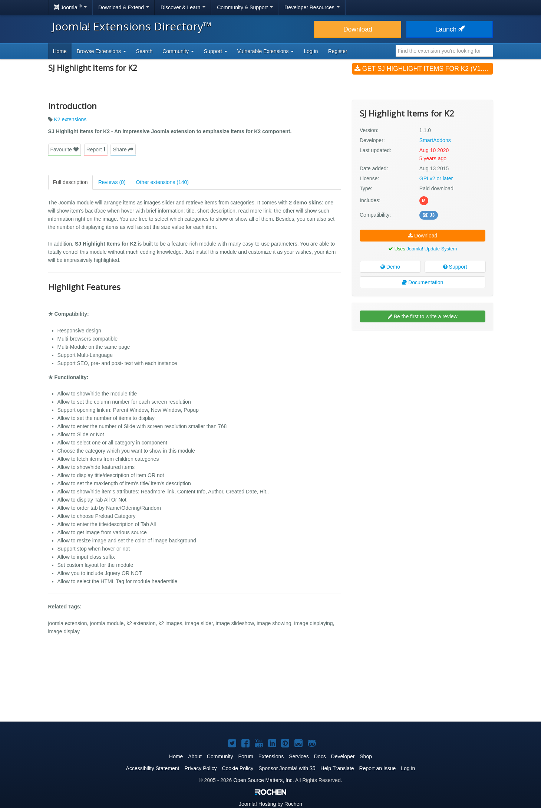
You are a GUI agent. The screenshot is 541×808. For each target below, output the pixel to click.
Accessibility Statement (152, 768)
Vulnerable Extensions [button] (265, 51)
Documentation (422, 282)
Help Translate (337, 768)
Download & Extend (123, 7)
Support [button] (215, 51)
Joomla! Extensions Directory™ (132, 26)
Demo (390, 267)
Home (60, 51)
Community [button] (178, 51)
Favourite (64, 149)
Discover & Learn (183, 7)
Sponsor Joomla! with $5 (286, 768)
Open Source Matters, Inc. (263, 780)
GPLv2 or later (436, 178)
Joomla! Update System (431, 249)
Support (455, 267)
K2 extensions (70, 119)
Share (123, 149)
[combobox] (444, 51)
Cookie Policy (237, 768)
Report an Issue (377, 768)
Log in (311, 51)
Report (95, 149)
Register (337, 51)
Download (357, 29)
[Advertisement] (422, 383)
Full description (70, 182)
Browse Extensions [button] (101, 51)
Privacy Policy (200, 768)
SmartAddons (435, 140)
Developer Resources (312, 7)
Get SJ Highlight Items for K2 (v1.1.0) (423, 68)
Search (144, 51)
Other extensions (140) (162, 182)
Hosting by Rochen (270, 804)
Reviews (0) (112, 182)
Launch (449, 29)
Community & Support (245, 7)
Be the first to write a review (423, 316)
